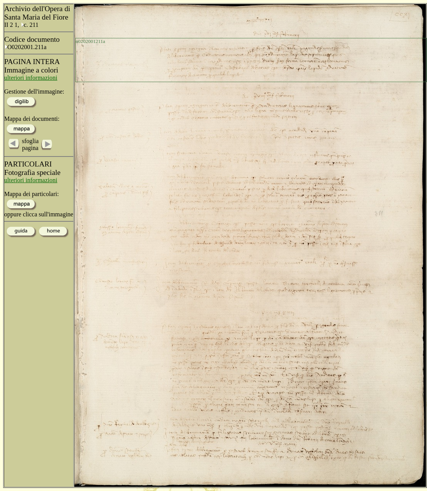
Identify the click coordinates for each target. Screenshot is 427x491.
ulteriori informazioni (30, 77)
